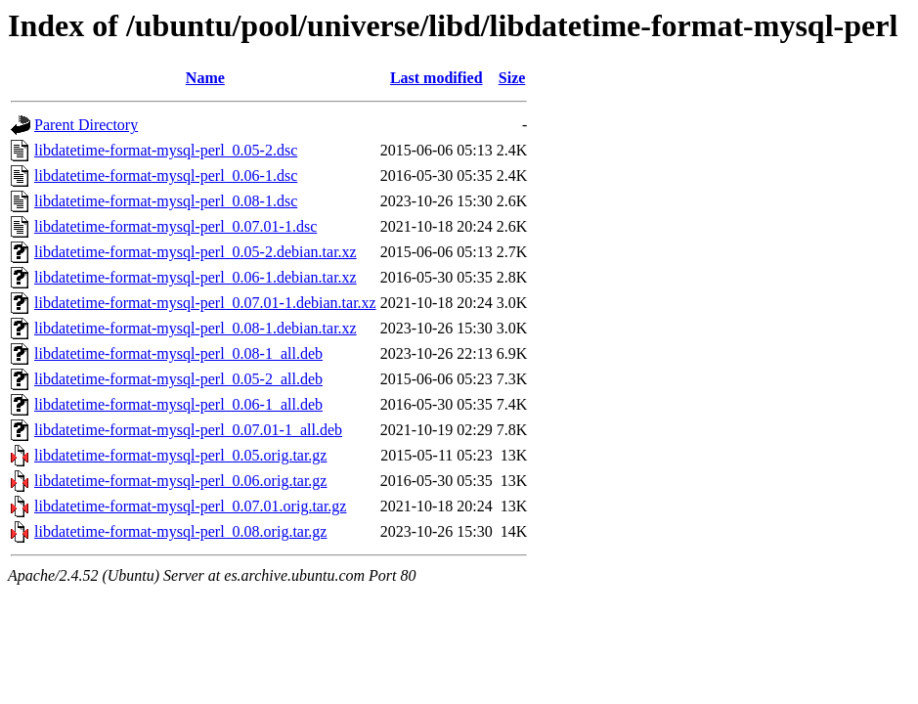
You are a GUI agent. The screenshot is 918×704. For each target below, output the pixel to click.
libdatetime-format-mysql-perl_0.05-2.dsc (165, 150)
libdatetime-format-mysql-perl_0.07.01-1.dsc (175, 226)
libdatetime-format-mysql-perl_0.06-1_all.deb (178, 404)
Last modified (436, 77)
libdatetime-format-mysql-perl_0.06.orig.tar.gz (180, 480)
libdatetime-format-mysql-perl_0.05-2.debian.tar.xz (195, 251)
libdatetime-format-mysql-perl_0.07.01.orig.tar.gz (190, 506)
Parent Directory (86, 124)
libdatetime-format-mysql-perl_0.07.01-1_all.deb (188, 429)
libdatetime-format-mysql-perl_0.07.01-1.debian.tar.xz (205, 302)
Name (205, 77)
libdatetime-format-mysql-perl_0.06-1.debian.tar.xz (195, 277)
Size (512, 77)
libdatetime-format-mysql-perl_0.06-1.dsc (165, 175)
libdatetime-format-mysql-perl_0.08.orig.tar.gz (180, 531)
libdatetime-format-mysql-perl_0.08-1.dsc (165, 201)
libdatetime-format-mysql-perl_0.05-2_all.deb (178, 379)
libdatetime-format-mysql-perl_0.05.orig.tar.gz (180, 455)
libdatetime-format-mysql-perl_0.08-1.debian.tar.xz (195, 328)
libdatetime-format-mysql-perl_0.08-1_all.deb (178, 353)
